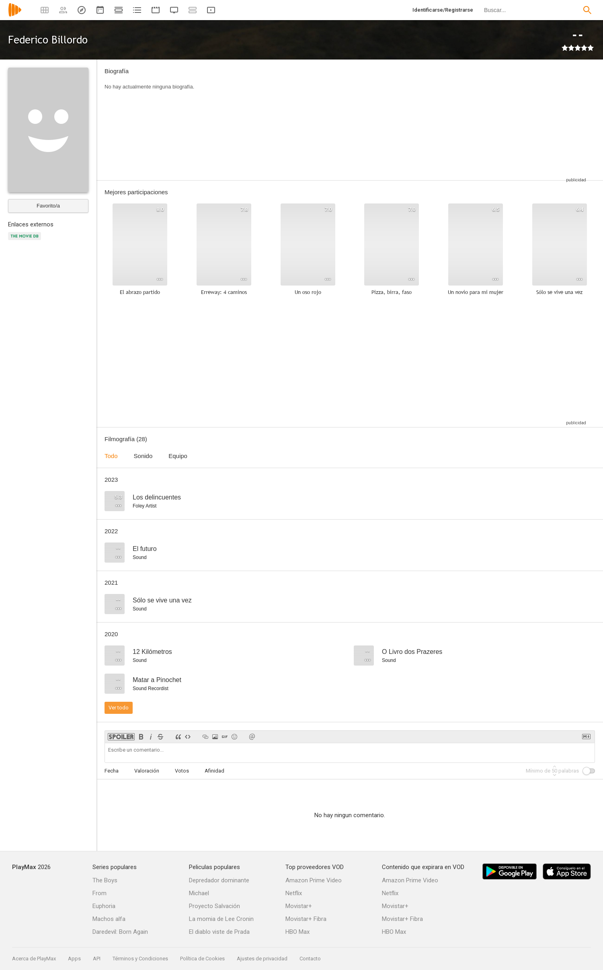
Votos (182, 771)
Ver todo (119, 708)
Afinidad (214, 771)
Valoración (146, 771)
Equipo (177, 455)
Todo (111, 455)
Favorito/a (48, 206)
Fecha (112, 771)
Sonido (143, 455)
